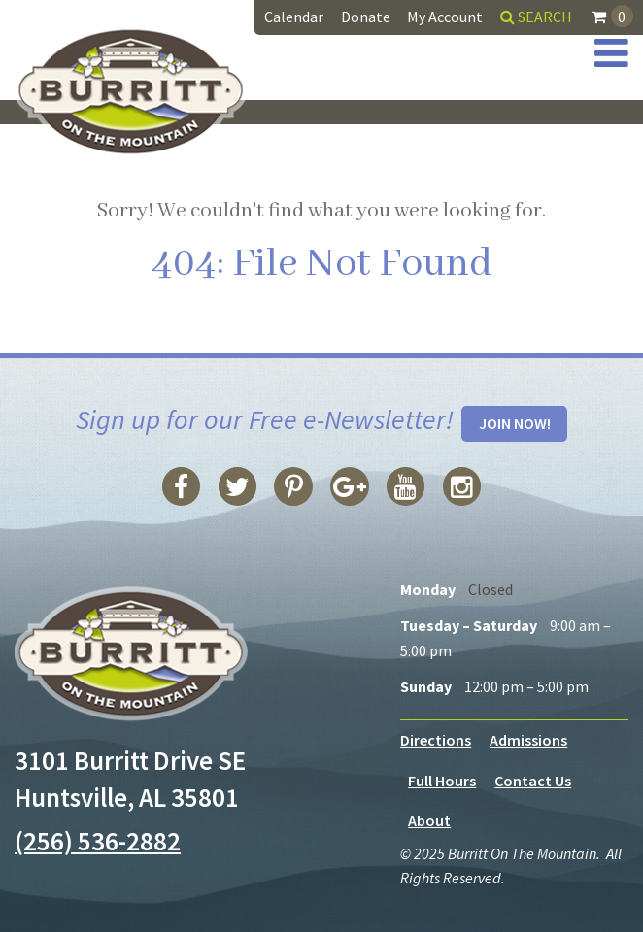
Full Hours (442, 780)
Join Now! (515, 423)
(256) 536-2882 (98, 840)
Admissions (528, 739)
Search (536, 16)
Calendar (293, 16)
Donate (365, 16)
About (429, 820)
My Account (445, 16)
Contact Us (532, 780)
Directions (435, 739)
